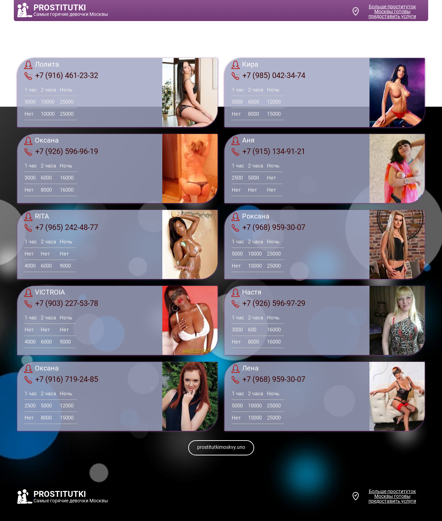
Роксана (250, 217)
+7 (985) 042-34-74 (268, 75)
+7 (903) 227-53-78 (61, 303)
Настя (246, 293)
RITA (36, 217)
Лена (245, 369)
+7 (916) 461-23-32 (61, 75)
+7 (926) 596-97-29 (268, 303)
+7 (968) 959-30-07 (268, 227)
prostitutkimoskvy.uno (221, 447)
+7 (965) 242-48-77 (61, 227)
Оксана (41, 141)
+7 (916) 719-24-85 (61, 379)
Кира (244, 65)
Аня (242, 141)
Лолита (41, 65)
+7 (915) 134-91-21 (268, 151)
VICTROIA (44, 293)
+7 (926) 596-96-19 (61, 151)
